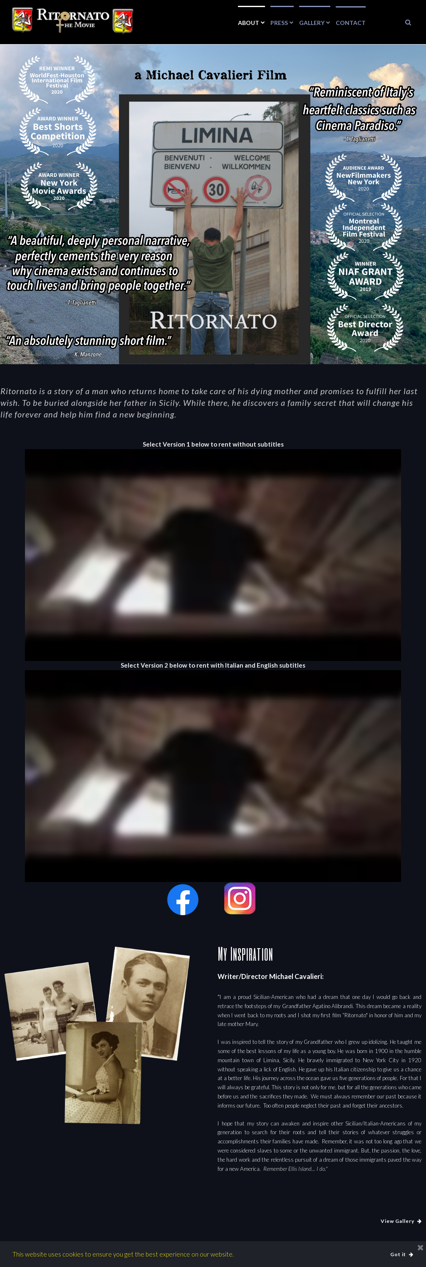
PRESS (282, 22)
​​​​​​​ (408, 22)
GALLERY (314, 22)
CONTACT (351, 22)
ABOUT (251, 22)
